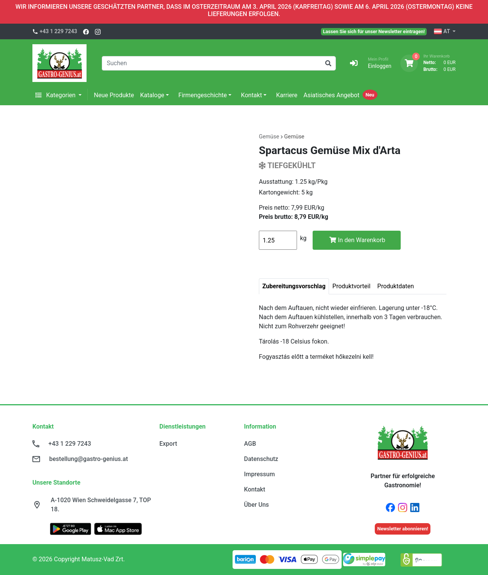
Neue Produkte (114, 95)
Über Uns (256, 504)
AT (442, 31)
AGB (250, 443)
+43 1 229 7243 (58, 31)
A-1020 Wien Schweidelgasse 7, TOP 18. (101, 504)
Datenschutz (261, 459)
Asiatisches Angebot (331, 95)
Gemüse (294, 136)
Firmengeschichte (202, 95)
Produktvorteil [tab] (351, 286)
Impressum (259, 474)
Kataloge (152, 95)
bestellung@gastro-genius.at (88, 459)
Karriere (286, 95)
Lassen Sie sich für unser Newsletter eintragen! (374, 31)
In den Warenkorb (357, 240)
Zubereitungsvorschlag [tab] (294, 286)
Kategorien (56, 95)
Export (168, 443)
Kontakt (251, 95)
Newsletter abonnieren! (402, 529)
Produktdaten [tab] (395, 286)
